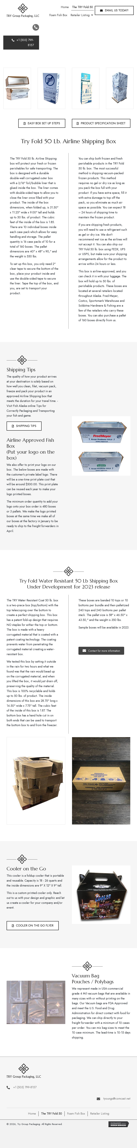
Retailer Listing (99, 1113)
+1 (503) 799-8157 (24, 1087)
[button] (114, 10)
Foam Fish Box (76, 1113)
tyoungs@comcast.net (116, 1098)
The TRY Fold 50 (51, 1113)
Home (32, 1113)
